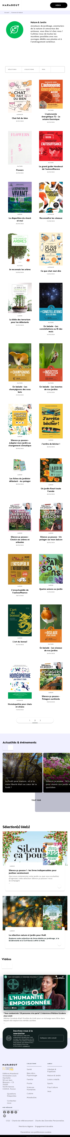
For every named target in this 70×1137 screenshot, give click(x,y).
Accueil (6, 12)
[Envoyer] (61, 1038)
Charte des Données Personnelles (49, 1120)
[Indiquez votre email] (48, 1038)
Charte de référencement (22, 1120)
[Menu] (58, 5)
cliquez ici (26, 1046)
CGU (8, 1120)
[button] (13, 69)
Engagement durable (44, 1126)
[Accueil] (12, 5)
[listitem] (4, 1112)
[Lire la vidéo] (35, 992)
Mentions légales (26, 1126)
